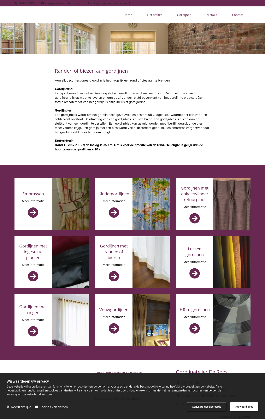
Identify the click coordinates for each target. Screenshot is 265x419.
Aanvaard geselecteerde (206, 406)
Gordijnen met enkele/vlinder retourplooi (194, 193)
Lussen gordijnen (195, 251)
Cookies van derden (51, 407)
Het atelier (154, 15)
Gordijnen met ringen (33, 309)
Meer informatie (33, 201)
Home (127, 15)
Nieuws (211, 15)
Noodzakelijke (19, 407)
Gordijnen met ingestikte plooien (33, 251)
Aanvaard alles (244, 406)
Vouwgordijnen (113, 309)
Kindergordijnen (114, 194)
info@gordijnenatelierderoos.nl (64, 3)
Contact (237, 15)
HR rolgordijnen (195, 309)
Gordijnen (184, 15)
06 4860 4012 (27, 3)
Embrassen (33, 194)
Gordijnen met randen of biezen (114, 251)
